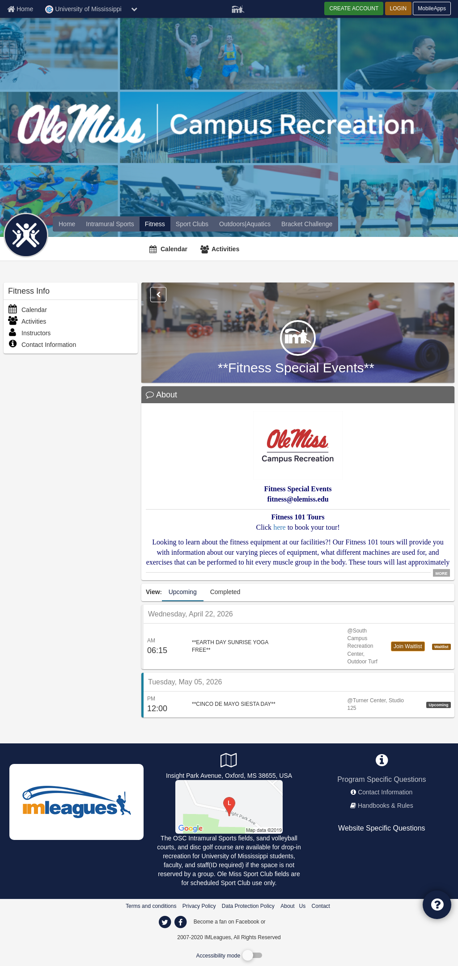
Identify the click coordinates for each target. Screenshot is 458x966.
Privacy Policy (199, 906)
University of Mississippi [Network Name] (83, 9)
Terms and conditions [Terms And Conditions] (151, 906)
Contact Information (42, 344)
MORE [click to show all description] (442, 573)
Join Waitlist (408, 646)
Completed (225, 591)
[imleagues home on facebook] (180, 922)
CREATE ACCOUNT (353, 8)
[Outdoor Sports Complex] (229, 806)
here (279, 527)
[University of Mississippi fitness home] (155, 224)
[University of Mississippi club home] (192, 224)
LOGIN (398, 8)
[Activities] (221, 249)
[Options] (158, 294)
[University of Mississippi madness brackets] (307, 224)
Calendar (174, 249)
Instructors (29, 333)
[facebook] (284, 921)
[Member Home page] (20, 9)
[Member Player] (238, 8)
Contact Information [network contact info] (385, 792)
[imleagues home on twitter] (164, 922)
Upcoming (183, 591)
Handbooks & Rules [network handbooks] (385, 805)
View (153, 591)
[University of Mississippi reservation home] (245, 224)
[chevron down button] (134, 9)
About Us (292, 906)
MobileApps (432, 8)
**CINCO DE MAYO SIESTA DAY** (234, 704)
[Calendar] (169, 249)
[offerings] (67, 224)
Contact (321, 906)
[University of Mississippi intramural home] (110, 224)
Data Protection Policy (248, 906)
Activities (225, 249)
